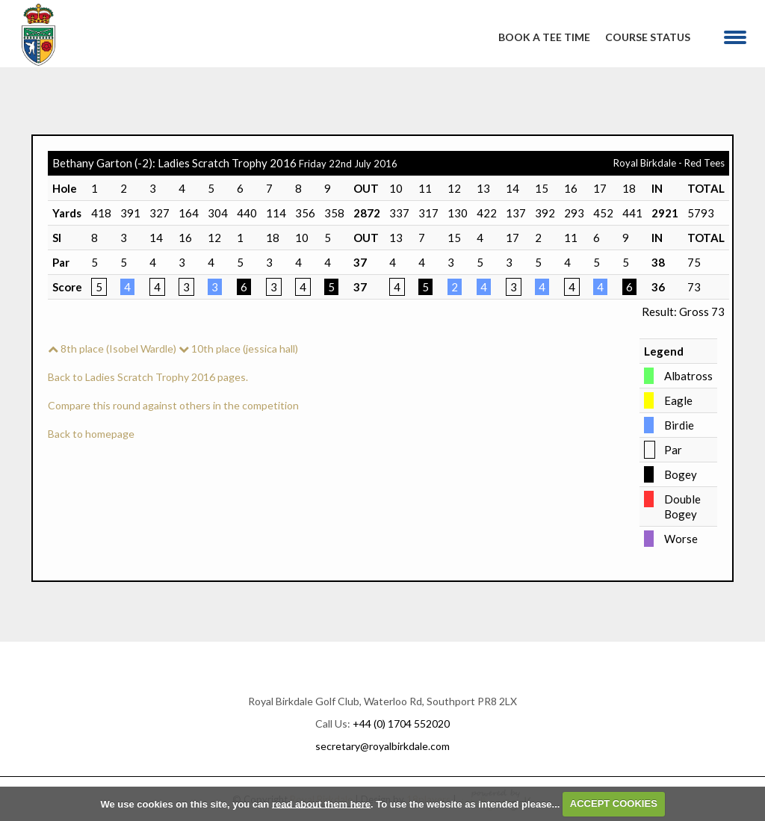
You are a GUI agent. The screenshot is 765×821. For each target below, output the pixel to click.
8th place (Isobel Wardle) (112, 348)
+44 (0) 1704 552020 (401, 723)
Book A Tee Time (544, 37)
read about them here (321, 803)
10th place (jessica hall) (238, 348)
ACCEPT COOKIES (613, 803)
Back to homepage (91, 433)
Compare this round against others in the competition (173, 405)
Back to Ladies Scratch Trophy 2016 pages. (148, 377)
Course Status (647, 37)
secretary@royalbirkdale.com (382, 746)
